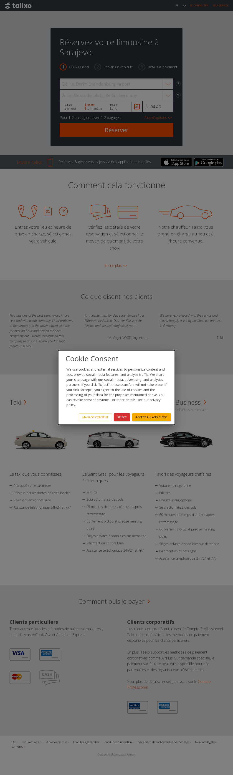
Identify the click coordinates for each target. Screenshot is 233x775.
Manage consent (95, 417)
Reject (122, 417)
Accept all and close (151, 417)
